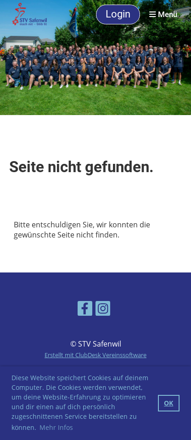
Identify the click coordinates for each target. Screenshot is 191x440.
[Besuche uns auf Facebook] (85, 310)
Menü (163, 14)
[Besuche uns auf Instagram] (103, 310)
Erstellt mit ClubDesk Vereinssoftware (95, 355)
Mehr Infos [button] (56, 427)
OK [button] (168, 403)
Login (118, 14)
